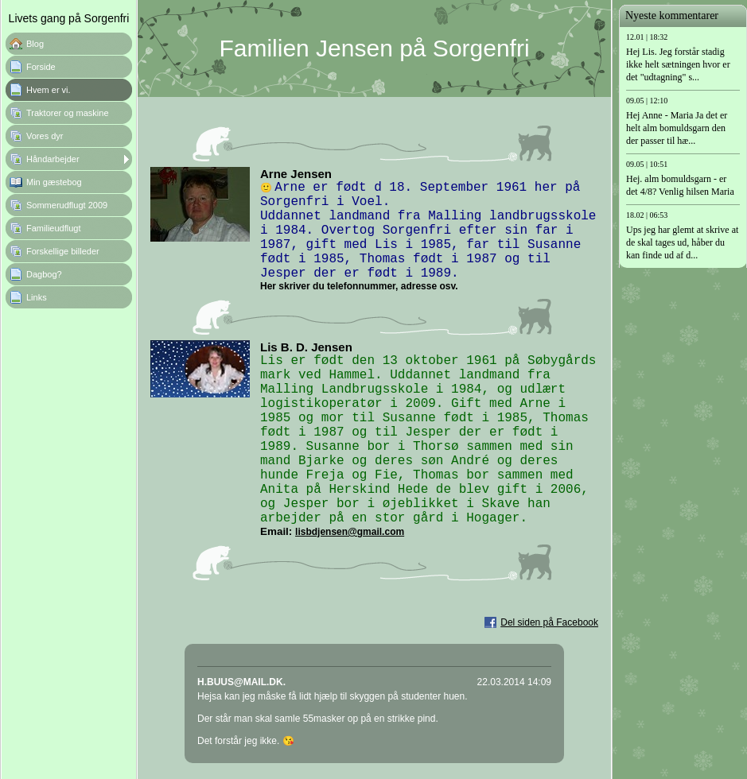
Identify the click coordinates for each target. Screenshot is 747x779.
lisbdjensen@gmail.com (349, 531)
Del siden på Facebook (549, 622)
